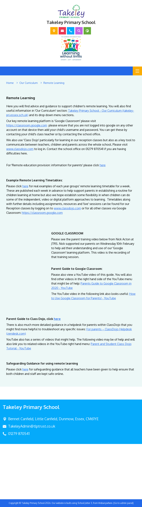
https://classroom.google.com (26, 125)
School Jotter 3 (85, 503)
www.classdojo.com (19, 149)
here (103, 165)
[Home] (10, 83)
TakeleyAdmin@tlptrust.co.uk (31, 426)
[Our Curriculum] (28, 83)
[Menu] (137, 71)
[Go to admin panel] (123, 503)
